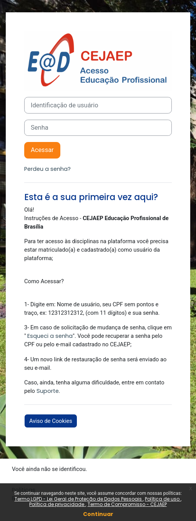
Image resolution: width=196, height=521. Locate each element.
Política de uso (163, 499)
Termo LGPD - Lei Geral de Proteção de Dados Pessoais (79, 499)
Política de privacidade (57, 504)
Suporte (48, 391)
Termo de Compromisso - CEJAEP (127, 504)
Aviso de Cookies (50, 420)
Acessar (42, 150)
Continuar (98, 514)
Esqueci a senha (50, 336)
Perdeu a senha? (47, 169)
